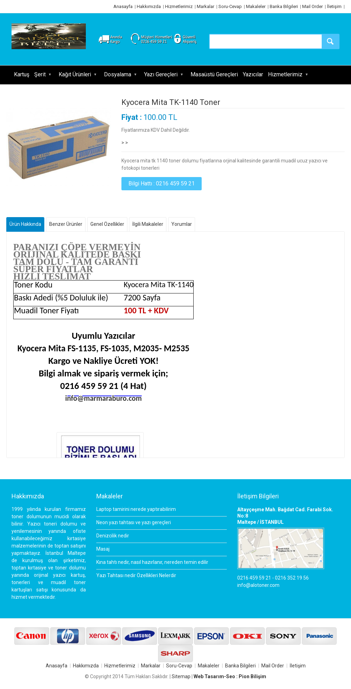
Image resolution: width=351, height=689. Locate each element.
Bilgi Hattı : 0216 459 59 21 (161, 183)
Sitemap (181, 676)
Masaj (103, 549)
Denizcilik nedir (112, 535)
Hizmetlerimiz (179, 6)
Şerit (40, 74)
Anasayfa (123, 6)
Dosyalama (117, 74)
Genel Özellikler (107, 224)
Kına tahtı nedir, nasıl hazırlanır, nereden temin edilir (152, 562)
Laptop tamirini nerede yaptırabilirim (136, 509)
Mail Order (312, 6)
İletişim (334, 6)
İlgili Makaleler (147, 224)
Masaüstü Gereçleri (214, 74)
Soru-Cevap (230, 6)
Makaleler (256, 6)
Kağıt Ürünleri (75, 74)
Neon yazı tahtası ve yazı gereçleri (133, 522)
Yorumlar (181, 224)
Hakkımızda (149, 6)
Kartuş (21, 74)
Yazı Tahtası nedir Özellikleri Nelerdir (136, 575)
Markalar (205, 6)
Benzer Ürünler (65, 224)
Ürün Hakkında (25, 224)
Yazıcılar (253, 74)
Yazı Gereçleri (161, 74)
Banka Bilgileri (284, 6)
